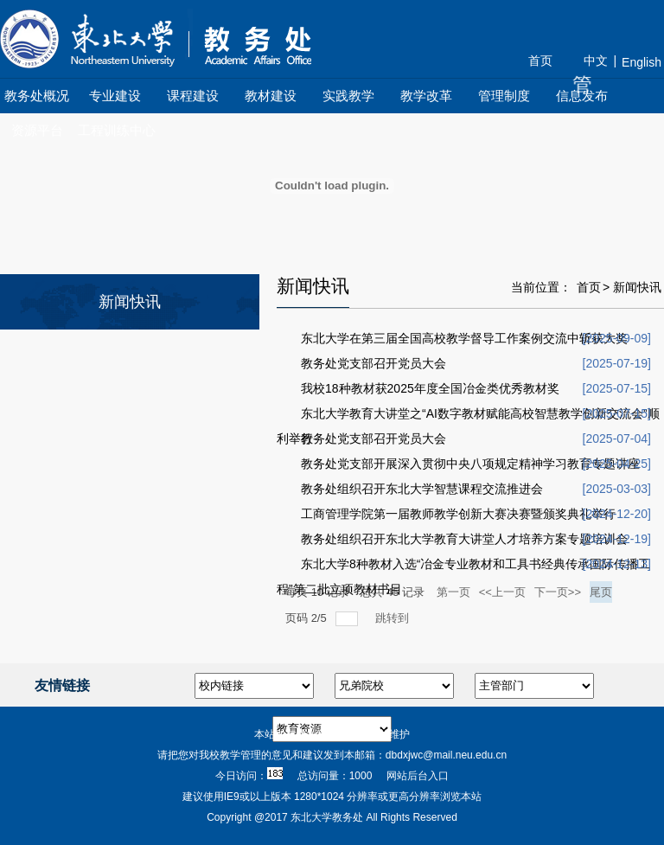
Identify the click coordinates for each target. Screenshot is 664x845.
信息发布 (582, 95)
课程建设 (193, 95)
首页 (540, 60)
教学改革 (426, 95)
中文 (596, 60)
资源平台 (37, 130)
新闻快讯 (637, 287)
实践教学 (348, 95)
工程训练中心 (117, 130)
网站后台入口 (417, 776)
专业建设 (115, 95)
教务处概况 (36, 95)
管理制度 (504, 95)
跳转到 (393, 617)
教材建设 (271, 95)
